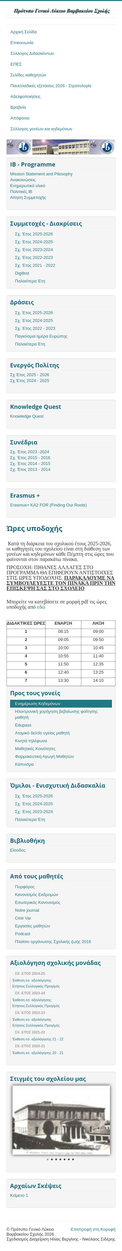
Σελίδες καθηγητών (28, 74)
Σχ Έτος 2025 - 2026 (29, 374)
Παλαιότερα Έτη (30, 281)
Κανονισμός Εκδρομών (36, 894)
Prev (21, 1122)
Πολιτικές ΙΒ (21, 191)
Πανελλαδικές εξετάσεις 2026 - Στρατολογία (50, 85)
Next (101, 1122)
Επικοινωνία (22, 42)
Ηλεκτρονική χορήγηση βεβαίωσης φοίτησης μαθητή (56, 714)
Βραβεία (18, 107)
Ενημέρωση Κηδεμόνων (37, 703)
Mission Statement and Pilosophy (41, 173)
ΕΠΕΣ (16, 64)
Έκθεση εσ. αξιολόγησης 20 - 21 (37, 1053)
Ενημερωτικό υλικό (27, 185)
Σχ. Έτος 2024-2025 (34, 241)
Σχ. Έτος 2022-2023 (34, 257)
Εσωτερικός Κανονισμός (37, 902)
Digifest (22, 273)
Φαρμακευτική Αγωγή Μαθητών (44, 756)
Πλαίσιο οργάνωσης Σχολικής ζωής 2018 (53, 941)
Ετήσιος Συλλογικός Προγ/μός (36, 986)
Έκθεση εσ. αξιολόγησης (31, 980)
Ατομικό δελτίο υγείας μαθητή (42, 732)
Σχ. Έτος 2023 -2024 (29, 451)
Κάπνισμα (24, 764)
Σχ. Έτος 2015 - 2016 (30, 457)
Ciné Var (23, 918)
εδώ (41, 607)
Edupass (23, 725)
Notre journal (27, 910)
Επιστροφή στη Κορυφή (93, 1229)
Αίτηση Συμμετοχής (28, 197)
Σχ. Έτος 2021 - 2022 (35, 265)
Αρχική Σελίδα (23, 31)
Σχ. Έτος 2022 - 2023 (35, 328)
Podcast (22, 933)
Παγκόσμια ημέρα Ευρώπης (41, 336)
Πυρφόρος (24, 886)
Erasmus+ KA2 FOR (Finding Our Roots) (48, 505)
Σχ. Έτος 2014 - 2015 (30, 463)
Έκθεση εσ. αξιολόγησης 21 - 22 (37, 1039)
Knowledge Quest (27, 416)
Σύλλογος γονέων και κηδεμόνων (41, 128)
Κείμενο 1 (19, 1195)
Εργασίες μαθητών (32, 925)
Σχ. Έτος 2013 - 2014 (30, 469)
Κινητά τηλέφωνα (31, 740)
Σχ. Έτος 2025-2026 (34, 234)
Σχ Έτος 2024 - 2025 (29, 380)
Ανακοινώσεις (23, 179)
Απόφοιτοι (20, 118)
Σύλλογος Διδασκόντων (32, 53)
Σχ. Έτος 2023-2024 (34, 249)
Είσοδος (18, 850)
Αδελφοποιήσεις (25, 96)
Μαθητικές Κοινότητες (35, 748)
